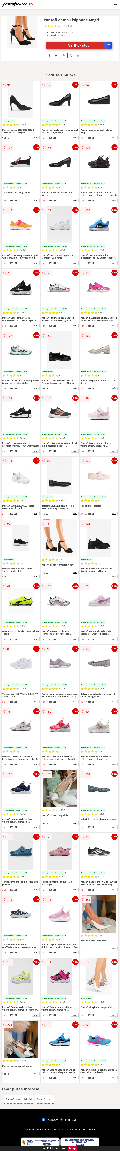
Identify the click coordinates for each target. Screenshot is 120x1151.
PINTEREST (68, 1119)
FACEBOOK (50, 1119)
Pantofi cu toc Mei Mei (19, 1099)
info (36, 137)
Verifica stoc (90, 45)
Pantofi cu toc (45, 1099)
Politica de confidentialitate (61, 1129)
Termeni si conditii (32, 1129)
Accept (73, 1148)
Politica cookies (88, 1129)
